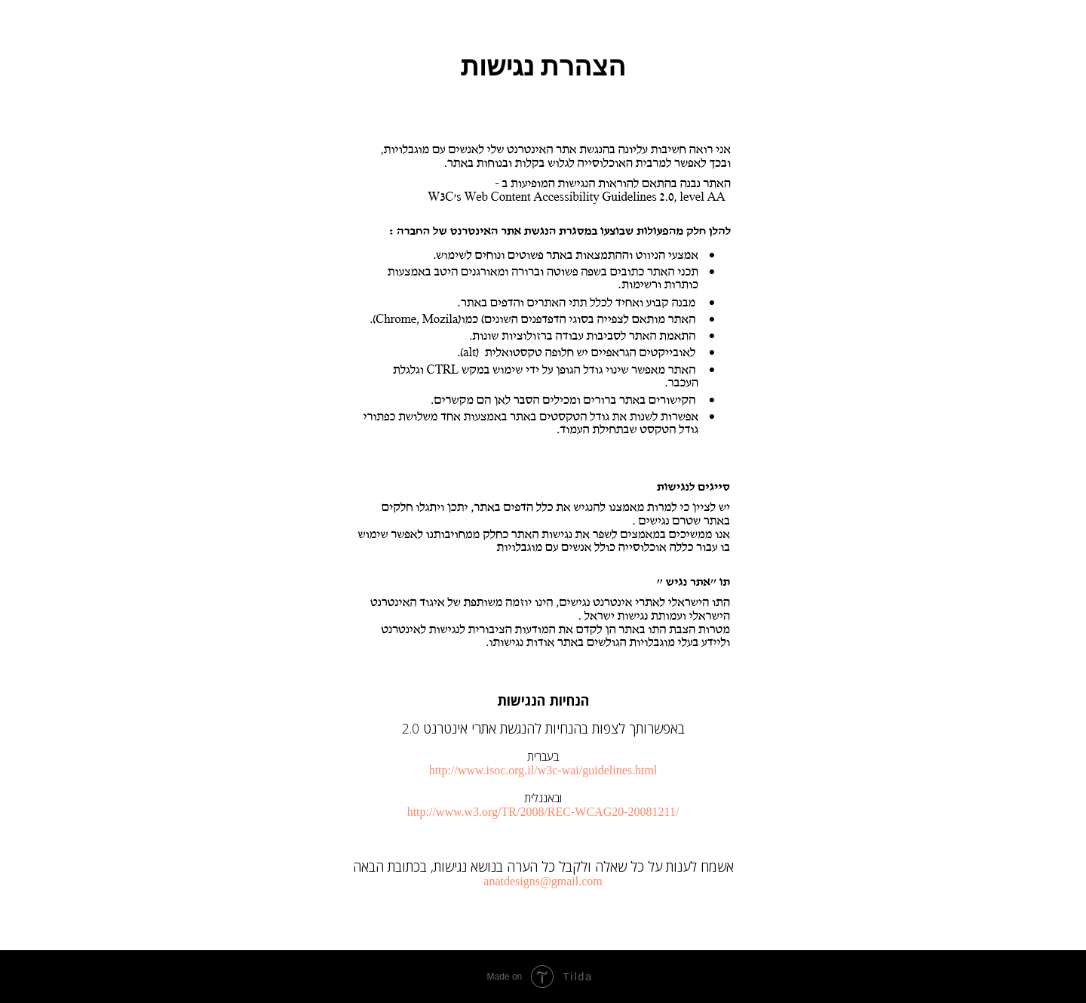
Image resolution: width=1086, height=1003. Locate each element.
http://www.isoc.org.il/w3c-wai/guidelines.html (543, 770)
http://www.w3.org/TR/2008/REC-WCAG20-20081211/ (543, 811)
